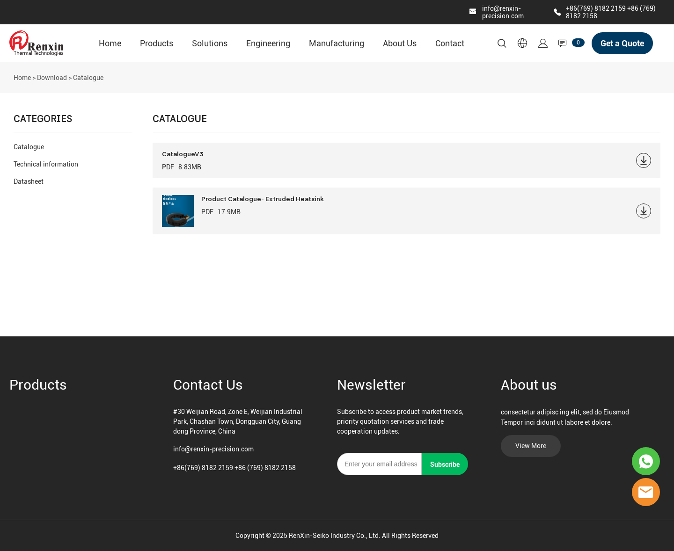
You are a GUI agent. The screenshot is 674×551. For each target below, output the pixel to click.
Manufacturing (336, 43)
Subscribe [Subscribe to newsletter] (445, 464)
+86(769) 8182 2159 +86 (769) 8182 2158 (234, 467)
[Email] (379, 464)
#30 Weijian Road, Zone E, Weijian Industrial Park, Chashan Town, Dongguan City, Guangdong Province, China (237, 421)
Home (110, 43)
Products (156, 43)
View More (530, 446)
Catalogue (29, 147)
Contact (449, 43)
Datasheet (29, 181)
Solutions (209, 43)
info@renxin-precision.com (503, 12)
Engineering (268, 43)
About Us (400, 43)
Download (52, 77)
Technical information (46, 164)
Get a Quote (622, 43)
